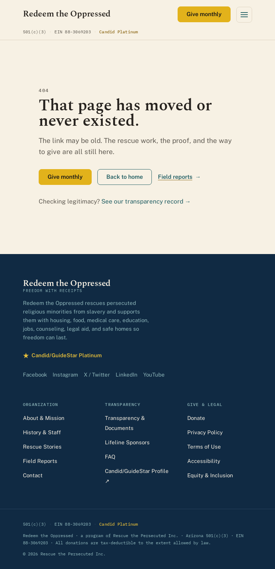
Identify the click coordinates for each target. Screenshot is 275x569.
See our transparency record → (146, 201)
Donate (196, 418)
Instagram (65, 375)
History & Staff (42, 432)
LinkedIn (127, 375)
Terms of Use (204, 447)
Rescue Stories (42, 447)
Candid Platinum (118, 31)
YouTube (154, 375)
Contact (33, 475)
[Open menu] (244, 15)
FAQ (110, 457)
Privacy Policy (205, 432)
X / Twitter (97, 375)
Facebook (35, 375)
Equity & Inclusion (210, 475)
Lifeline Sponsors (127, 442)
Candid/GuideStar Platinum (62, 355)
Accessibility (203, 461)
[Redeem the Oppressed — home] (67, 14)
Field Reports (40, 461)
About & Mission (43, 418)
